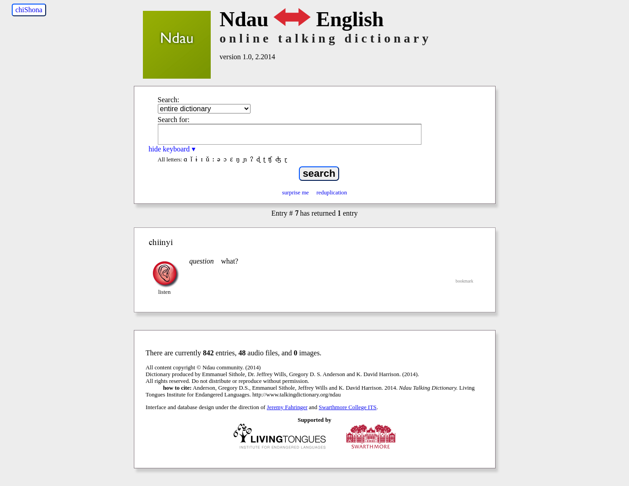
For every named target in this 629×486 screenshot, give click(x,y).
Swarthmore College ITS (348, 407)
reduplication (332, 192)
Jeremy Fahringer (287, 407)
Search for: (174, 119)
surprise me (295, 192)
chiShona (29, 10)
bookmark (464, 280)
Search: (169, 100)
